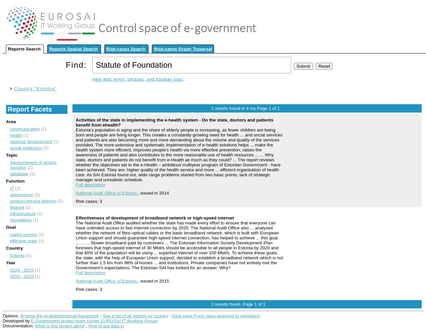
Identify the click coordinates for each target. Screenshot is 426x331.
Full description (91, 184)
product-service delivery (33, 201)
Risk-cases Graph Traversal (183, 48)
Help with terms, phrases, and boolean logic (137, 79)
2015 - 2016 (22, 276)
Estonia (17, 255)
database (19, 173)
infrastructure (23, 213)
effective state (23, 240)
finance (17, 207)
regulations (21, 219)
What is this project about (60, 325)
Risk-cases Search (126, 48)
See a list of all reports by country (135, 315)
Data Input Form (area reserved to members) (216, 315)
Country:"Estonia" (35, 88)
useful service (23, 234)
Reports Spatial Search (73, 48)
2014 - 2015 (22, 270)
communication (25, 128)
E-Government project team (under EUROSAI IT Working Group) (94, 320)
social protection (26, 147)
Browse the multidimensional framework (59, 315)
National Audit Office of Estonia (107, 193)
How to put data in (106, 325)
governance (21, 194)
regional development (31, 141)
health (16, 135)
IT (12, 188)
